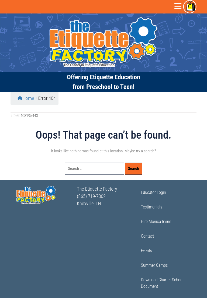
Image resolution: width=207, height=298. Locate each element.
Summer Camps (154, 265)
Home (26, 98)
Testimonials (151, 207)
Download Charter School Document (162, 283)
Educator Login (153, 192)
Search (133, 168)
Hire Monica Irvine (156, 221)
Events (146, 250)
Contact (147, 236)
